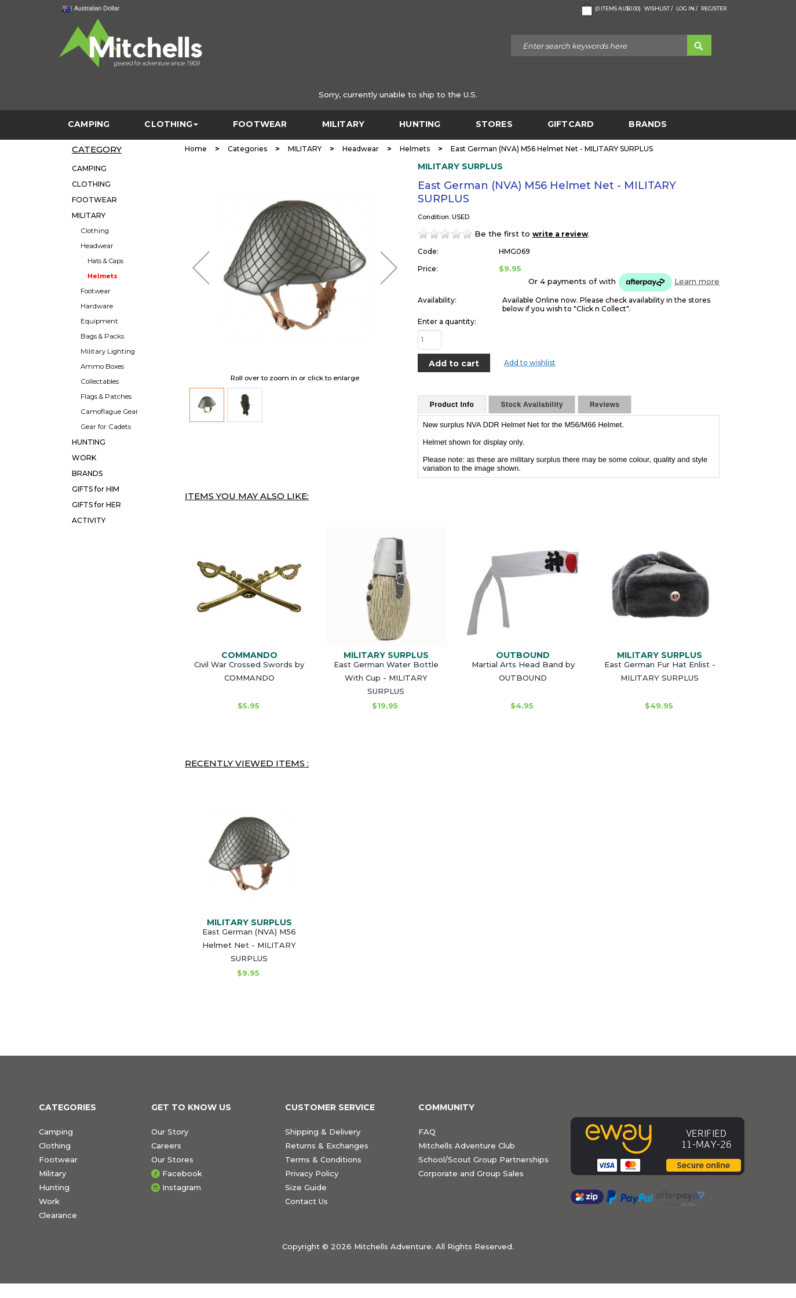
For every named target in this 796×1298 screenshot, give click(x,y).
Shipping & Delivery (322, 1131)
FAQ (427, 1131)
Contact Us (306, 1201)
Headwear (97, 246)
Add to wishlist (530, 362)
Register (713, 8)
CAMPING (88, 124)
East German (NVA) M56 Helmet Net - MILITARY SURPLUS (249, 945)
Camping (56, 1131)
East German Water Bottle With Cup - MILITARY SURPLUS (386, 678)
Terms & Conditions (323, 1159)
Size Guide (306, 1187)
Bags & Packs (102, 336)
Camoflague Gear (109, 412)
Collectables (100, 381)
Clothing (95, 231)
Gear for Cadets (106, 427)
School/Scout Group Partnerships (483, 1159)
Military (52, 1173)
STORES (494, 124)
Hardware (97, 306)
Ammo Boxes (102, 366)
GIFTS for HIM (95, 489)
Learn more (697, 281)
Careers (166, 1145)
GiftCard (570, 124)
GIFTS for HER (96, 504)
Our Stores (172, 1159)
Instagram (181, 1187)
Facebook (182, 1173)
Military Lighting (108, 351)
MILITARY (343, 124)
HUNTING (419, 124)
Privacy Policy (311, 1173)
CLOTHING (171, 124)
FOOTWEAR (260, 124)
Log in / (687, 8)
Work (49, 1201)
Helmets (102, 276)
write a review (560, 234)
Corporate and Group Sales (471, 1173)
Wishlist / (658, 8)
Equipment (99, 321)
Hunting (54, 1187)
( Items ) (610, 9)
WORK (84, 457)
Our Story (169, 1131)
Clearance (58, 1215)
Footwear (96, 291)
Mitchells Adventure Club (466, 1145)
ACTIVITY (88, 520)
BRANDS (648, 124)
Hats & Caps (105, 261)
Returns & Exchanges (326, 1145)
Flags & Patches (106, 396)
